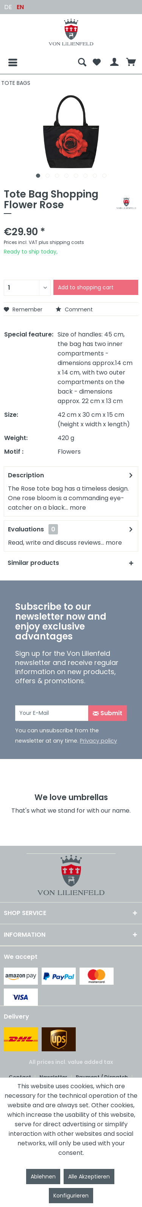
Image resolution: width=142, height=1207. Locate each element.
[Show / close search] (82, 62)
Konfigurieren (71, 1195)
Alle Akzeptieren (89, 1176)
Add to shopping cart (86, 287)
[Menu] (7, 62)
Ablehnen (43, 1176)
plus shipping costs (61, 242)
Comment (74, 309)
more (77, 507)
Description (26, 475)
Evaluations (26, 529)
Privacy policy (98, 741)
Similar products (33, 562)
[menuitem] (39, 62)
